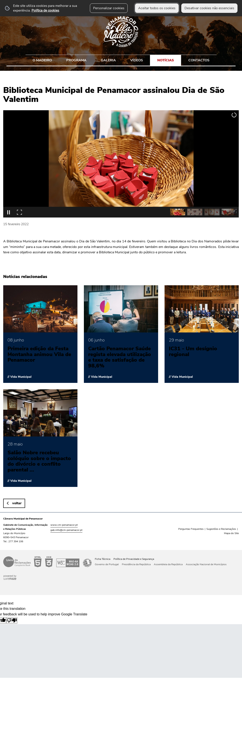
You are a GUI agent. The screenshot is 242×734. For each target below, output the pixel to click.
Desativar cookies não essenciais (209, 8)
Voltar (16, 503)
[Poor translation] (11, 620)
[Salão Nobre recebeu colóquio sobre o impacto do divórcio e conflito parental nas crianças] (40, 438)
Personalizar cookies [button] (108, 8)
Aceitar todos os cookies (156, 8)
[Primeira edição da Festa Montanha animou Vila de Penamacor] (40, 334)
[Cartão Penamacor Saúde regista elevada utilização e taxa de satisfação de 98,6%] (121, 334)
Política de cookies (45, 10)
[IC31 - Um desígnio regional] (202, 334)
